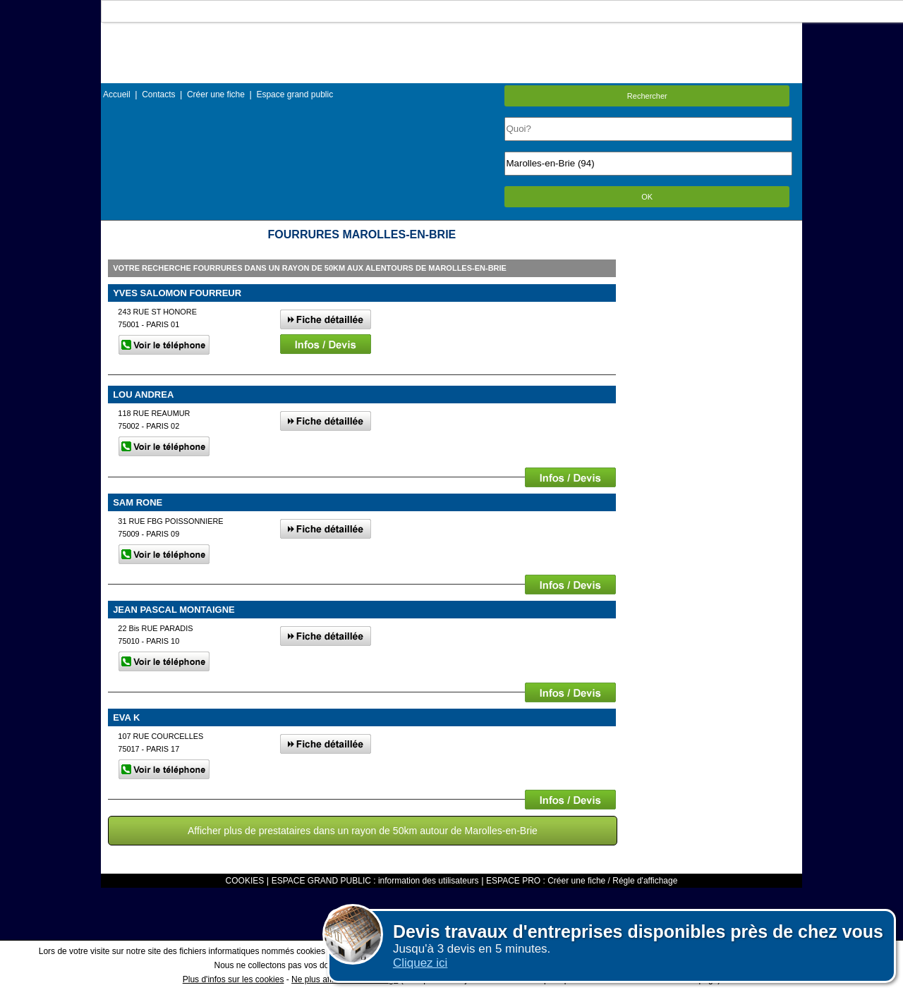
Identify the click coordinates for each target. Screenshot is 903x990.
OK (647, 196)
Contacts (158, 94)
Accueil (117, 94)
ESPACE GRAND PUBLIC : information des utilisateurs (375, 881)
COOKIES (245, 881)
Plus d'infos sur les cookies (233, 979)
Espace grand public (294, 94)
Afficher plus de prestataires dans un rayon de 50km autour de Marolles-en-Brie (363, 830)
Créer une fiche (216, 94)
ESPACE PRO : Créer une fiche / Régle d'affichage (581, 881)
